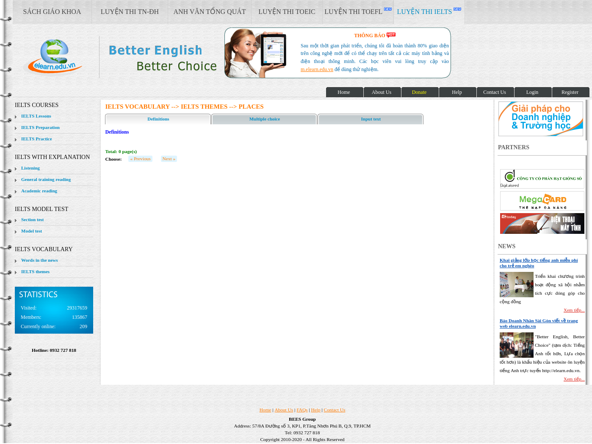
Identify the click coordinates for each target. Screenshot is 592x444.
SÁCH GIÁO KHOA (52, 11)
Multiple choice (264, 118)
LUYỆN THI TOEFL (357, 11)
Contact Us (335, 409)
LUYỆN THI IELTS (429, 11)
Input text (371, 118)
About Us (283, 409)
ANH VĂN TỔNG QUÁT (209, 11)
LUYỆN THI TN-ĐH (130, 11)
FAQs (301, 409)
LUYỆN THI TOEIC (286, 11)
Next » (169, 158)
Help (316, 409)
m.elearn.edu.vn (317, 69)
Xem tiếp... (574, 309)
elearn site (134, 57)
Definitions (158, 118)
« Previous (140, 158)
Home (265, 409)
